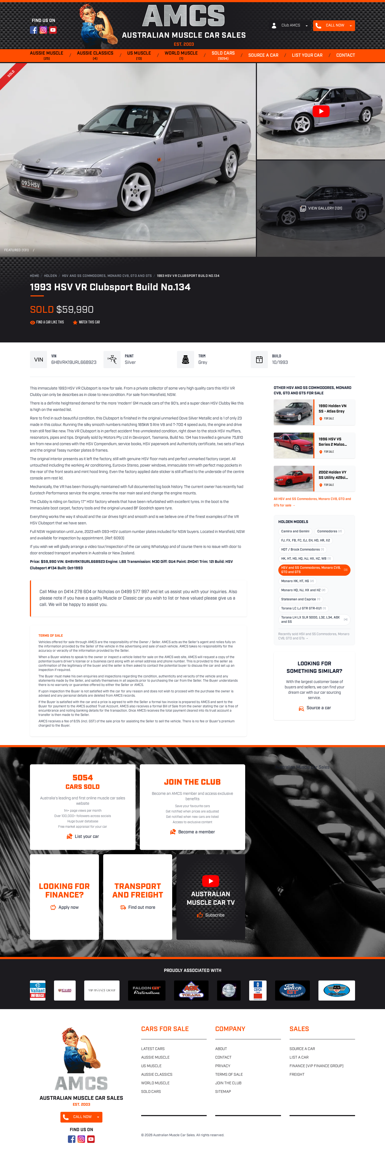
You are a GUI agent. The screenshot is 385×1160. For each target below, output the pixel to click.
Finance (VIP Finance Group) (317, 1066)
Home (34, 276)
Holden (50, 276)
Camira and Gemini (295, 531)
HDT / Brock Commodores (302, 550)
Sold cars (223, 56)
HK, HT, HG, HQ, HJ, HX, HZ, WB (306, 559)
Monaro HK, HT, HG (297, 581)
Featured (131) (16, 250)
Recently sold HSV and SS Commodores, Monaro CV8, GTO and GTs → (313, 636)
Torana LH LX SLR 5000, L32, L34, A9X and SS (314, 620)
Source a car (263, 56)
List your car (307, 56)
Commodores (329, 531)
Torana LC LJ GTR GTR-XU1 (303, 608)
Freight (297, 1075)
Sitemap (223, 1092)
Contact (345, 56)
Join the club (228, 1083)
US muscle (139, 56)
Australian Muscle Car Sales (302, 767)
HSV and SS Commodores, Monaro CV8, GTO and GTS (107, 276)
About (221, 1049)
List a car (299, 1058)
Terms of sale (229, 1075)
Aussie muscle (46, 56)
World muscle (181, 56)
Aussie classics (95, 56)
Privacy (222, 1066)
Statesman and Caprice (300, 599)
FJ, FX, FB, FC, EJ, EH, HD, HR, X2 (305, 540)
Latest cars (153, 1049)
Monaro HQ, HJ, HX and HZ (303, 590)
